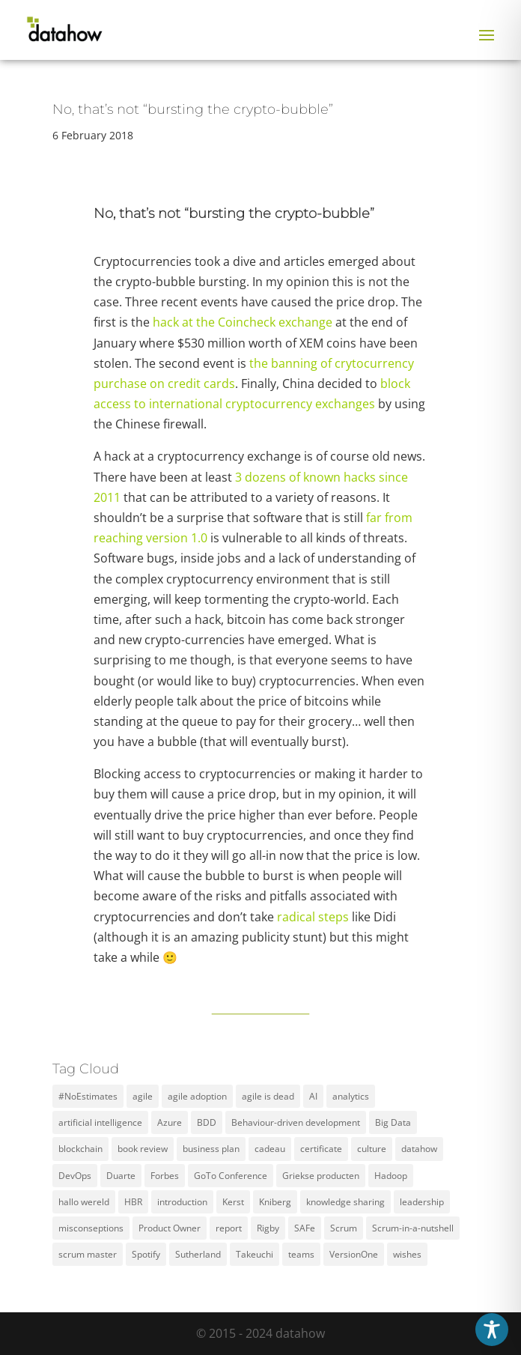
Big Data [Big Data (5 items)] (393, 1122)
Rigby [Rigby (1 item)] (268, 1228)
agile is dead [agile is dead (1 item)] (268, 1096)
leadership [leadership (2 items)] (422, 1201)
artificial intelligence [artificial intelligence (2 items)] (100, 1122)
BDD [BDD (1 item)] (206, 1122)
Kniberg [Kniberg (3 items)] (275, 1201)
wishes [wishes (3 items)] (407, 1254)
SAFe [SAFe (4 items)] (304, 1228)
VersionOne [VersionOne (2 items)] (353, 1254)
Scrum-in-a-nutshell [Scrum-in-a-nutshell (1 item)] (413, 1228)
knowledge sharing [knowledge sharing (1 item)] (345, 1201)
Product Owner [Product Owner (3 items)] (169, 1228)
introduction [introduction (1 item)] (182, 1201)
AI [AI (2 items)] (313, 1096)
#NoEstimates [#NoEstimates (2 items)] (88, 1096)
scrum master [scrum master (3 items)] (87, 1254)
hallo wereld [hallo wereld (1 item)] (83, 1201)
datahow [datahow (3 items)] (419, 1148)
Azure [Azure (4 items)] (169, 1122)
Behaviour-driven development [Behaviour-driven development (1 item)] (295, 1122)
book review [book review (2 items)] (143, 1148)
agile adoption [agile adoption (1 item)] (197, 1096)
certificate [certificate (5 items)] (321, 1148)
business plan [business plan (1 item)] (211, 1148)
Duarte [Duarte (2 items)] (120, 1175)
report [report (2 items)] (229, 1228)
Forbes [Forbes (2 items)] (164, 1175)
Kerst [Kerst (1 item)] (233, 1201)
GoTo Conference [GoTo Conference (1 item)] (230, 1175)
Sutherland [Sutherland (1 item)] (198, 1254)
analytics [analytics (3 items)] (350, 1096)
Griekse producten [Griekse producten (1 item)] (320, 1175)
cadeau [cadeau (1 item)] (270, 1148)
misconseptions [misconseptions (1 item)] (91, 1228)
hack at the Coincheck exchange (242, 322)
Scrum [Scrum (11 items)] (343, 1228)
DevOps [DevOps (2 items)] (74, 1175)
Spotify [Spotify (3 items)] (146, 1254)
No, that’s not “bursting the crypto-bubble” (192, 109)
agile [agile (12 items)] (142, 1096)
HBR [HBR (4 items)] (133, 1201)
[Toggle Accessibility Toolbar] (492, 1330)
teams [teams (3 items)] (301, 1254)
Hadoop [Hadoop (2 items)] (390, 1175)
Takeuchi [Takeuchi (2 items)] (254, 1254)
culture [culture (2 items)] (371, 1148)
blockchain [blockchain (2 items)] (80, 1148)
